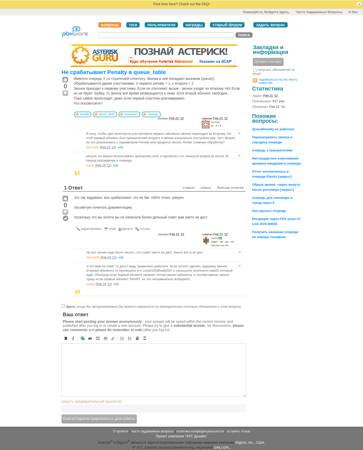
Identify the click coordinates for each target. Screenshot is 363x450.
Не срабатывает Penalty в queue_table (114, 72)
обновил (171, 118)
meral (90, 165)
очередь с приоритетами (272, 150)
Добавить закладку (268, 61)
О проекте (120, 431)
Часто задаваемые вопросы (319, 12)
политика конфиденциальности (200, 431)
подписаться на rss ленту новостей (278, 81)
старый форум (227, 25)
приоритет (130, 114)
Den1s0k (215, 122)
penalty (84, 114)
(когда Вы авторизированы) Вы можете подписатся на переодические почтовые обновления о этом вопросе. (154, 306)
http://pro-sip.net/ (219, 245)
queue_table (106, 114)
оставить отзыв (238, 431)
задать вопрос (270, 25)
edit (120, 147)
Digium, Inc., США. (250, 442)
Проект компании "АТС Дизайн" (181, 436)
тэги (133, 25)
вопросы (110, 25)
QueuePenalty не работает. (273, 129)
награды (194, 25)
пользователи (161, 25)
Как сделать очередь (269, 211)
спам (112, 229)
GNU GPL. (222, 447)
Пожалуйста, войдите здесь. (266, 12)
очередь (152, 114)
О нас (353, 12)
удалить (127, 229)
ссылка (145, 229)
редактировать (91, 229)
